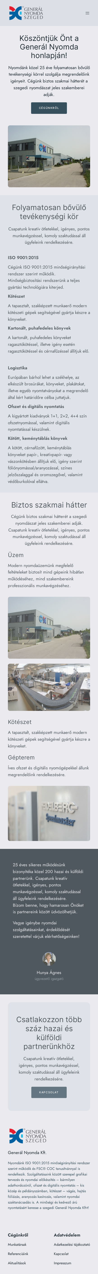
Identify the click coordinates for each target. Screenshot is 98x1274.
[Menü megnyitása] (87, 13)
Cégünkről (49, 108)
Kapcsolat (49, 1092)
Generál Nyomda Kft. (27, 1152)
